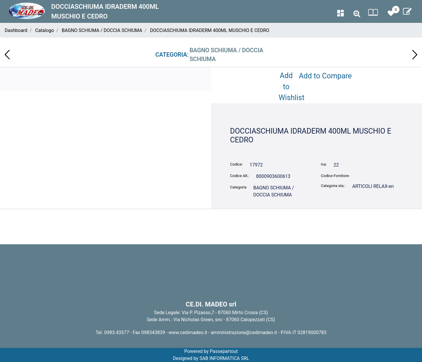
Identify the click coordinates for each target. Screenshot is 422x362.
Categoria (238, 187)
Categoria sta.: (333, 185)
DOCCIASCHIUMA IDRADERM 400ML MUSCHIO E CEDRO (209, 30)
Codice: (236, 164)
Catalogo (44, 30)
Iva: (324, 164)
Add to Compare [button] (325, 76)
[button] (357, 14)
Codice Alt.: (239, 176)
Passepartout (224, 351)
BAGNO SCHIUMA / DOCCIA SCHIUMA (102, 30)
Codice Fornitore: (335, 176)
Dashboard (16, 30)
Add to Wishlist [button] (287, 86)
